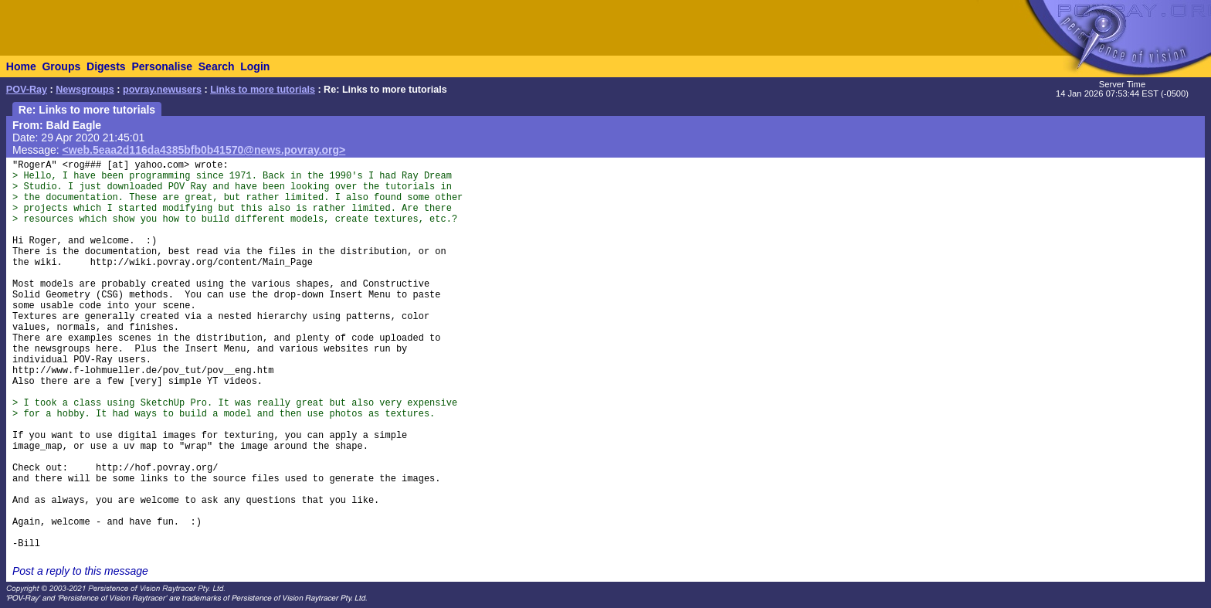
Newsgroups (85, 89)
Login (255, 66)
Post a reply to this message (80, 571)
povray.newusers (162, 89)
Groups (61, 66)
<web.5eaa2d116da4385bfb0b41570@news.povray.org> (204, 150)
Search (216, 66)
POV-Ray (26, 89)
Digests (106, 66)
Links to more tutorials (262, 89)
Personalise (161, 66)
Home (21, 66)
